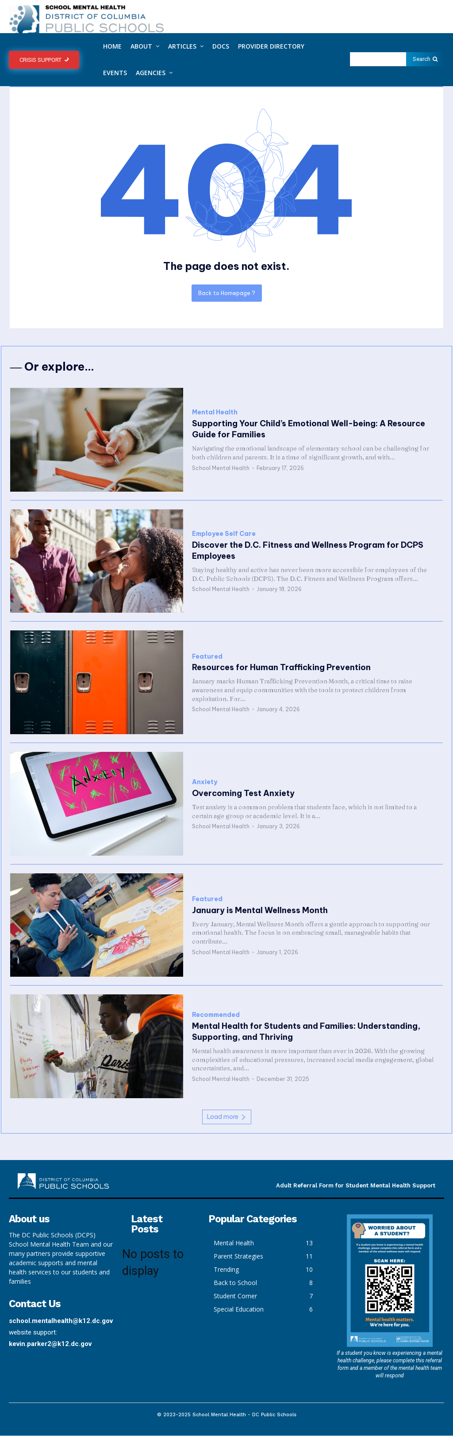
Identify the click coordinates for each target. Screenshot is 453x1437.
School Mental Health (221, 469)
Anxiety (204, 783)
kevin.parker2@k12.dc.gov (50, 1345)
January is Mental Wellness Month (260, 911)
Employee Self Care (224, 535)
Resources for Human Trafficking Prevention (281, 669)
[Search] (425, 59)
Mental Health (215, 413)
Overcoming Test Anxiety (243, 794)
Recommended (216, 1016)
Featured (207, 658)
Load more (226, 1118)
